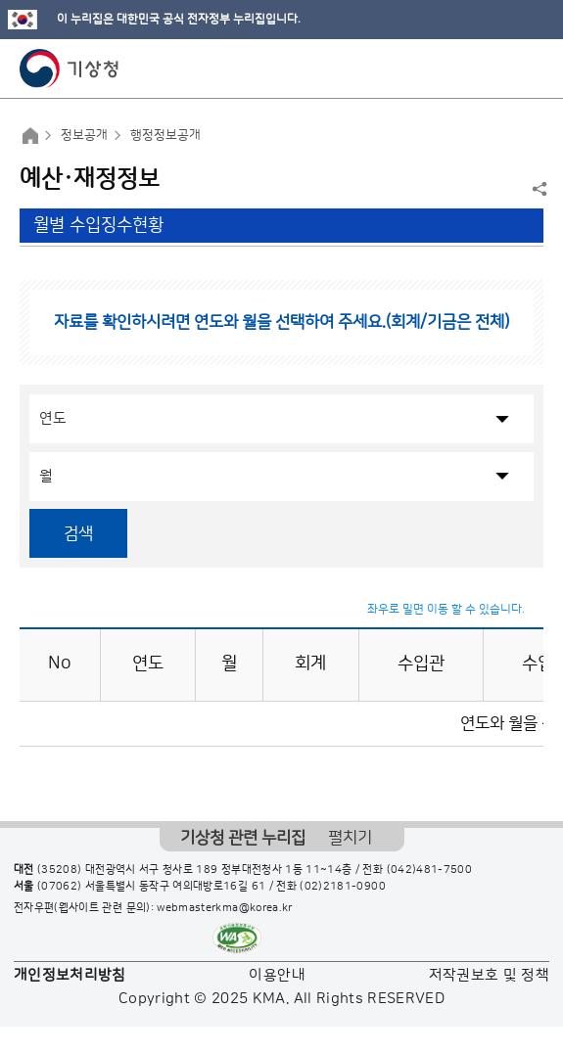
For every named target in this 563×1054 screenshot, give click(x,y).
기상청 (69, 68)
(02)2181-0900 (343, 887)
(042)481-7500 (430, 870)
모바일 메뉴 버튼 (531, 68)
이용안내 (277, 975)
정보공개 (84, 135)
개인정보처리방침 (70, 975)
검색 (78, 533)
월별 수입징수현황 (98, 225)
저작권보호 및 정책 (489, 975)
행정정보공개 (165, 135)
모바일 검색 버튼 (500, 68)
